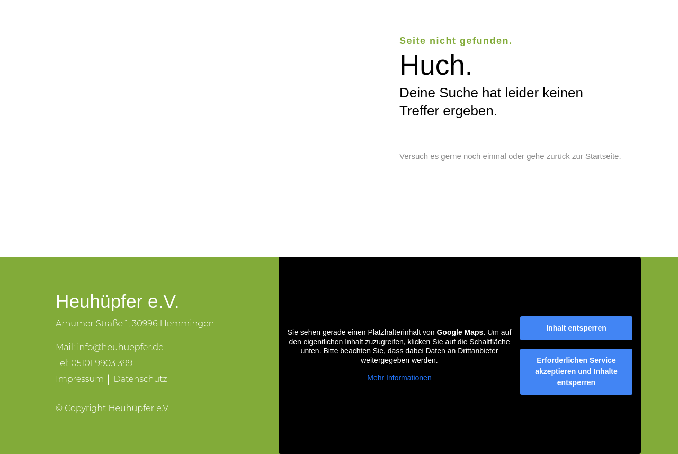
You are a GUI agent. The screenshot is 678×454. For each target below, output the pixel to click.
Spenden (608, 27)
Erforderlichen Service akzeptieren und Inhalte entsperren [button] (576, 371)
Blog (510, 27)
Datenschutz (140, 379)
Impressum (80, 379)
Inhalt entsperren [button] (576, 328)
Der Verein (326, 27)
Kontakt (554, 27)
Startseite (602, 156)
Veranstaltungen (450, 27)
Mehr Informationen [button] (399, 377)
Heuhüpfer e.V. (256, 27)
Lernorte (383, 27)
